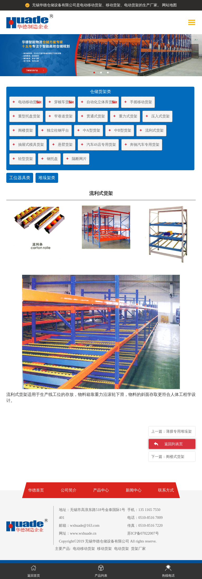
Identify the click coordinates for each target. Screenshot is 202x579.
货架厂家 (138, 549)
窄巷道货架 (60, 116)
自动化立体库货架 (98, 102)
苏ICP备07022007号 (143, 533)
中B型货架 (119, 130)
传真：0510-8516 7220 (145, 526)
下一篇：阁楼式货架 (167, 457)
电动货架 (121, 549)
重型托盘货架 (26, 116)
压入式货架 (157, 116)
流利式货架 (151, 130)
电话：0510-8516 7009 (145, 518)
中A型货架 (88, 130)
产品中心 (101, 490)
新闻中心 (134, 490)
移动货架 (104, 549)
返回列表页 (173, 444)
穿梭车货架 (60, 102)
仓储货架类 (100, 92)
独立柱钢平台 (55, 130)
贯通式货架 (92, 116)
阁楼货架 (22, 130)
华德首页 (36, 490)
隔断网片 (76, 159)
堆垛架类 (46, 178)
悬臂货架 (62, 145)
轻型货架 (22, 159)
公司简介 (69, 490)
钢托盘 (49, 159)
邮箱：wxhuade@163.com (79, 526)
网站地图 (169, 5)
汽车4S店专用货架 (98, 145)
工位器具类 (19, 178)
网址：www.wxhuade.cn (77, 533)
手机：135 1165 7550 (143, 510)
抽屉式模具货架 (28, 145)
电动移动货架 (26, 102)
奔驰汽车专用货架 (142, 145)
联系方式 (166, 490)
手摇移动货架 (138, 102)
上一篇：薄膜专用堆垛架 (171, 431)
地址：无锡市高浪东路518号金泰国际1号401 (92, 514)
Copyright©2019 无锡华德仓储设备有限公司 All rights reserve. (107, 541)
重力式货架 (125, 116)
